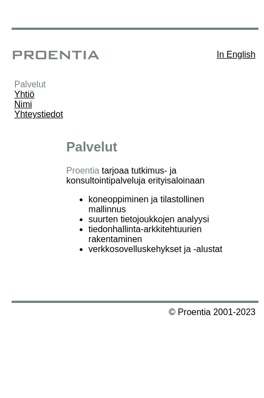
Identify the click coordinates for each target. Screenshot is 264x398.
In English (235, 54)
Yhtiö (24, 94)
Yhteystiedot (38, 114)
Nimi (23, 104)
